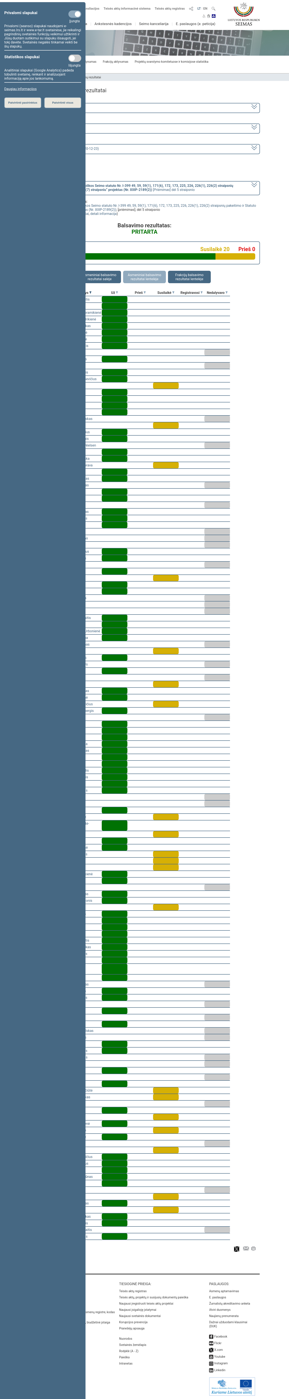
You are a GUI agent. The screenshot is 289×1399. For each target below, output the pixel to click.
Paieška (124, 1357)
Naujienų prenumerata (224, 1316)
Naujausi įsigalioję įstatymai (137, 1309)
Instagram (221, 1363)
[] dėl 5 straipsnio (132, 188)
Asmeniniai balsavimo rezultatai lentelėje (144, 277)
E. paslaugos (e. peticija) (195, 24)
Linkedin (219, 1370)
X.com (218, 1349)
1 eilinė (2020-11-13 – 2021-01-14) (58, 128)
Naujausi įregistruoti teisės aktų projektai (146, 1303)
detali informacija (103, 214)
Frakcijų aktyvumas (115, 61)
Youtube (219, 1356)
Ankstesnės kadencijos (113, 24)
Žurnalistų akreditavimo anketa (229, 1303)
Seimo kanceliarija (153, 24)
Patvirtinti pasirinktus (22, 102)
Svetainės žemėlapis (132, 1345)
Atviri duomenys (219, 1309)
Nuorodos (125, 1338)
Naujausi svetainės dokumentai (140, 1316)
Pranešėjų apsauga (131, 1328)
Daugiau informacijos (20, 89)
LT (199, 8)
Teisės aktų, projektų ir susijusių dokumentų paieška (153, 1297)
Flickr (217, 1343)
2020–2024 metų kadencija (52, 108)
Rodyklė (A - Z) (129, 1351)
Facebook (220, 1336)
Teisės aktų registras (170, 8)
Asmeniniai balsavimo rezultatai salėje (99, 277)
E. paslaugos (217, 1297)
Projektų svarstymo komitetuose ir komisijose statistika (171, 61)
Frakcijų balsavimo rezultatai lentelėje (189, 277)
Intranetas (126, 1363)
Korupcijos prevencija (133, 1322)
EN (205, 8)
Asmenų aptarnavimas (224, 1291)
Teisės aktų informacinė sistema (127, 8)
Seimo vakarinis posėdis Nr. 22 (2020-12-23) (65, 149)
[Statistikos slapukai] (74, 58)
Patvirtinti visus (62, 102)
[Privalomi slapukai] (74, 14)
